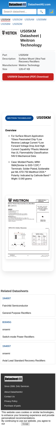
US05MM (41, 19)
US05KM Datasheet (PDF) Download (28, 76)
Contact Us (9, 396)
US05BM (5, 24)
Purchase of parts (12, 406)
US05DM (17, 24)
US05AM (29, 19)
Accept (25, 424)
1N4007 (6, 298)
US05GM (17, 19)
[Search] (19, 11)
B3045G (6, 322)
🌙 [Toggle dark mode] (51, 11)
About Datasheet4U (13, 392)
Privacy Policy (10, 401)
